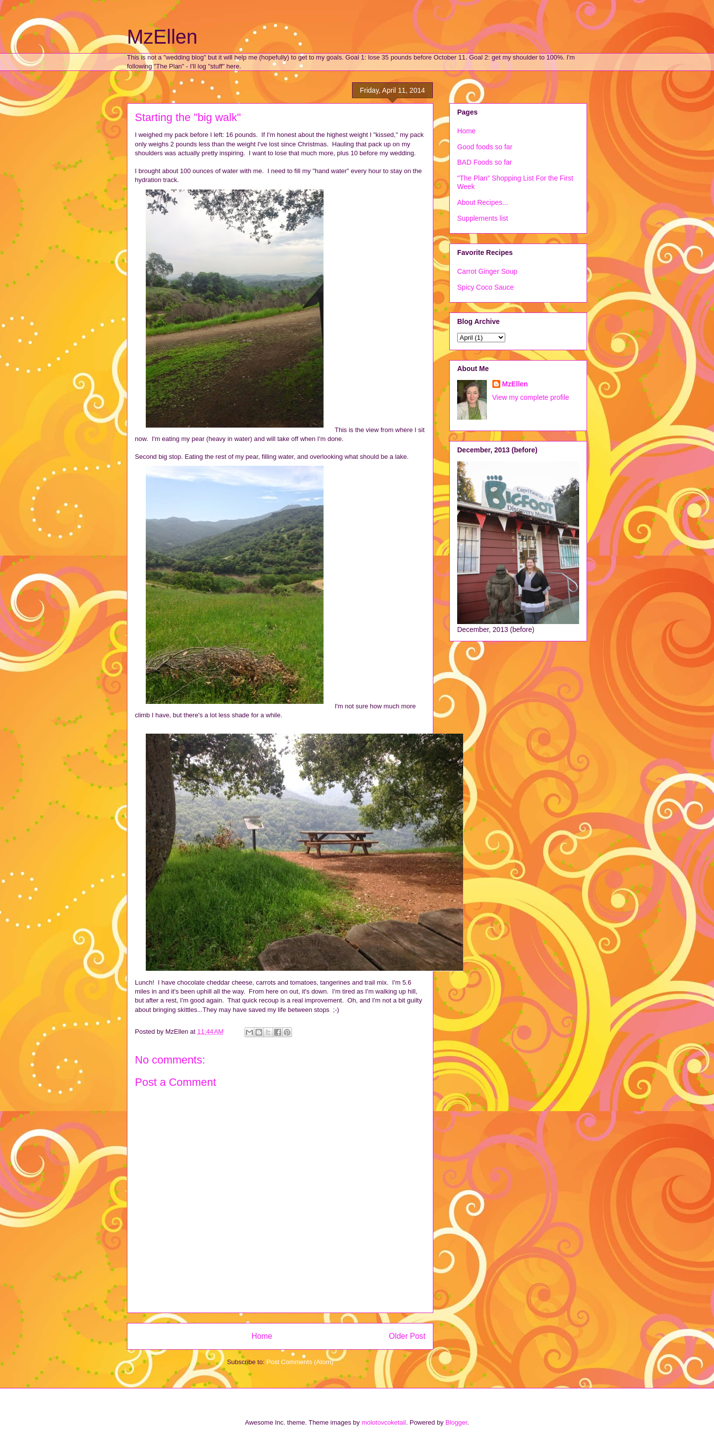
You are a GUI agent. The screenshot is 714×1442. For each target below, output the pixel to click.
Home (261, 1336)
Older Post (407, 1336)
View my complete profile (530, 397)
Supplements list (482, 218)
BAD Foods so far (484, 162)
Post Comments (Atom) (299, 1362)
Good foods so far (484, 147)
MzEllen (162, 37)
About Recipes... (482, 202)
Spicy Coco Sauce (485, 287)
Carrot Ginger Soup (487, 271)
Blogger (456, 1422)
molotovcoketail (383, 1422)
